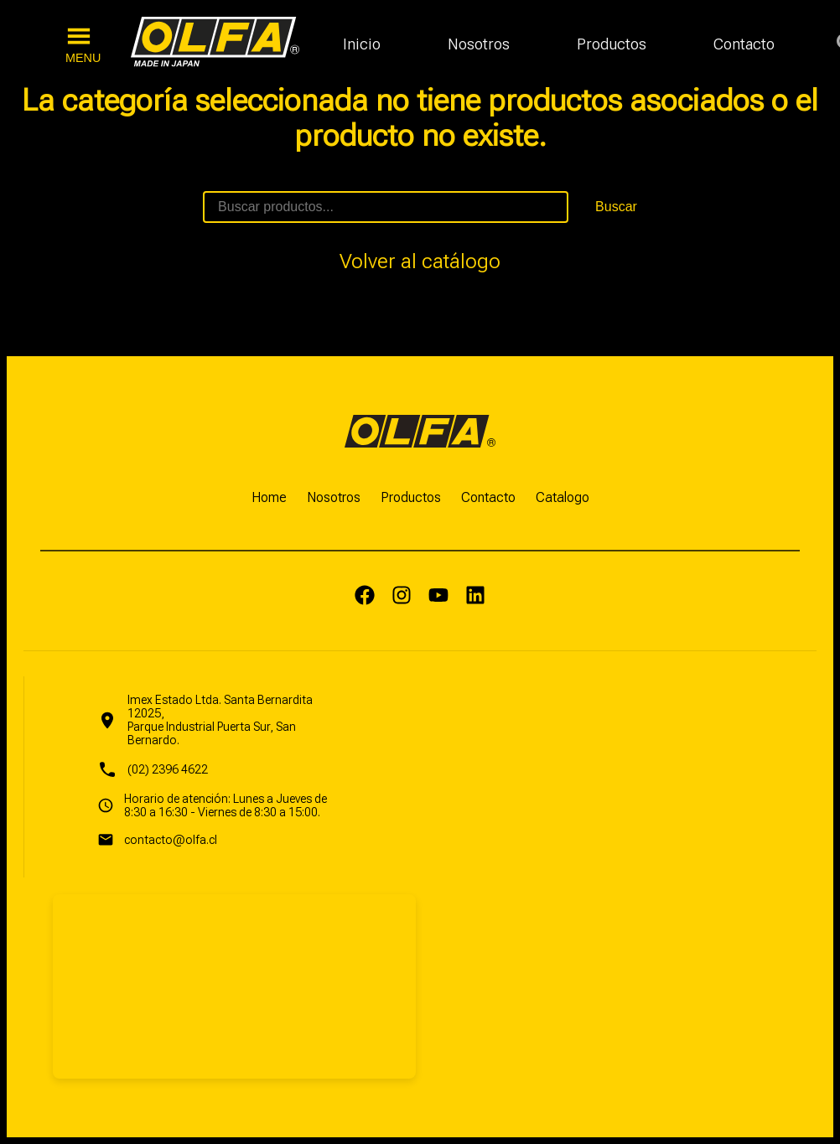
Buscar (616, 206)
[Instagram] (401, 596)
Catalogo (562, 497)
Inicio (362, 44)
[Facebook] (365, 596)
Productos (611, 44)
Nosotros (479, 44)
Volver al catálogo (420, 261)
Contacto (744, 44)
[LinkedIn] (475, 596)
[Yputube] (438, 596)
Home (269, 497)
